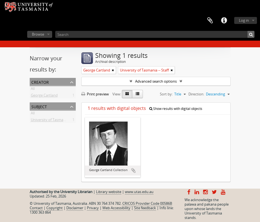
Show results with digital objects (175, 108)
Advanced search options (156, 81)
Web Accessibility (116, 207)
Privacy (93, 207)
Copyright (54, 207)
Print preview (95, 94)
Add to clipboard (133, 170)
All (33, 89)
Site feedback (145, 207)
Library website (108, 191)
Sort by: (166, 94)
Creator (40, 81)
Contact (36, 207)
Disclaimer (74, 207)
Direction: (196, 94)
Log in (244, 20)
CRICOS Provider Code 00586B (147, 203)
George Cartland (44, 96)
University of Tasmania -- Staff (55, 120)
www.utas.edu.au (139, 191)
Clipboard (210, 21)
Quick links (224, 21)
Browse (38, 34)
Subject (39, 106)
